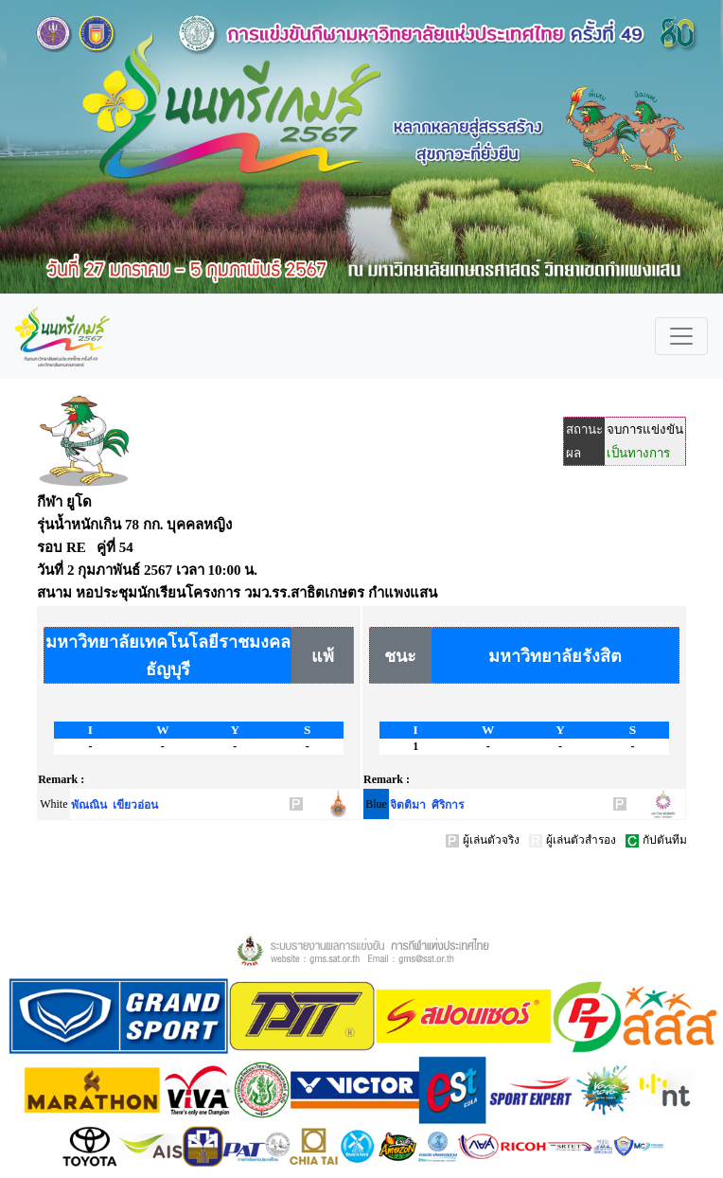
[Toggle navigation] (681, 336)
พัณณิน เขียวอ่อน (114, 805)
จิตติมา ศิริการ (427, 805)
